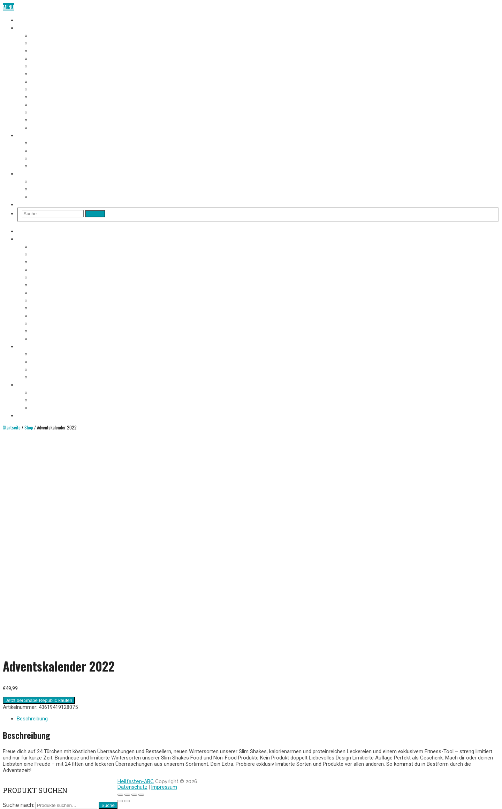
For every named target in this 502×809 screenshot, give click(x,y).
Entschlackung (48, 165)
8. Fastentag (44, 88)
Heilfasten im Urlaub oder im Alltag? (71, 196)
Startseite (12, 427)
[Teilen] (127, 795)
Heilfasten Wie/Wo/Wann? (45, 173)
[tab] (258, 719)
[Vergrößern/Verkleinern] (141, 795)
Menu (8, 6)
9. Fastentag (44, 96)
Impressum (164, 787)
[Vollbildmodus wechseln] (134, 795)
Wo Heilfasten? (47, 181)
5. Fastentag (44, 65)
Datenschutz (132, 787)
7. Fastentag (44, 81)
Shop (22, 204)
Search (95, 213)
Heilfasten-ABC (135, 781)
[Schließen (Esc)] (120, 795)
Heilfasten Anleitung (40, 134)
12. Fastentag (45, 119)
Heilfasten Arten (49, 158)
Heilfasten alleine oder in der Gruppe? (73, 188)
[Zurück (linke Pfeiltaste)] (120, 801)
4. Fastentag (44, 58)
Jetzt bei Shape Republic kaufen (39, 700)
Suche (108, 805)
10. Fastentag (45, 104)
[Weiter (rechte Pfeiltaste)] (127, 801)
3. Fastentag (44, 50)
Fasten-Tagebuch (36, 27)
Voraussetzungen (51, 142)
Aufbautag (42, 127)
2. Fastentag (44, 42)
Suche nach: (18, 805)
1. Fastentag (44, 35)
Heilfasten (28, 19)
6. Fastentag (44, 73)
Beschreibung (32, 719)
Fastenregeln (45, 150)
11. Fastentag (45, 111)
